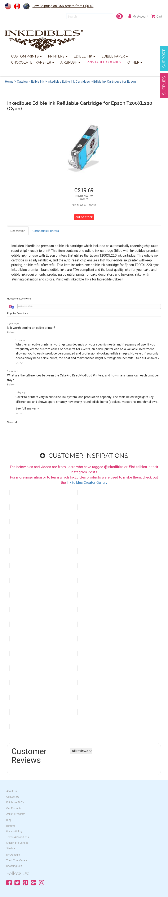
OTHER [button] (134, 62)
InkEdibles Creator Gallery (87, 482)
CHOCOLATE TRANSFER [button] (32, 62)
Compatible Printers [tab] (45, 231)
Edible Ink (37, 81)
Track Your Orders (16, 860)
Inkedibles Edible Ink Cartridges (69, 81)
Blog (9, 820)
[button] (17, 363)
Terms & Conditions (17, 837)
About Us (11, 791)
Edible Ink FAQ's (15, 802)
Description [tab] (17, 231)
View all (12, 422)
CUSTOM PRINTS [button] (26, 56)
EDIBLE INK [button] (84, 56)
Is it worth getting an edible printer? (31, 328)
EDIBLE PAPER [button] (114, 56)
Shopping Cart (14, 866)
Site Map (11, 848)
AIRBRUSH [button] (70, 62)
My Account (13, 854)
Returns (11, 825)
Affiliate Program (15, 814)
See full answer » (147, 358)
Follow (10, 332)
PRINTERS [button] (57, 56)
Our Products (14, 808)
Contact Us (12, 796)
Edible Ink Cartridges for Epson (114, 81)
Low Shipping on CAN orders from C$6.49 (62, 6)
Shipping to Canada (17, 842)
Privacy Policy (14, 831)
